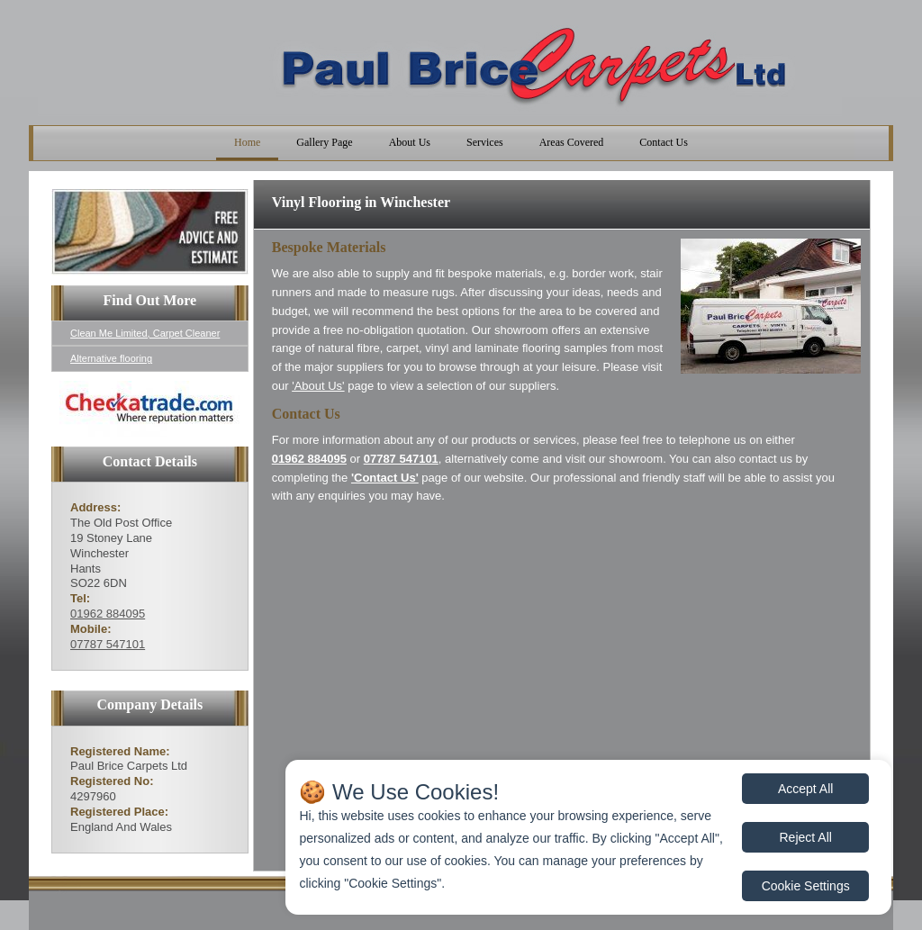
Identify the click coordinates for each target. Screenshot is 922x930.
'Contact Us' (385, 477)
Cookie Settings (806, 886)
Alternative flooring (111, 358)
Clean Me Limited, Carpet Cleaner (145, 333)
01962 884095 (107, 613)
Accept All (805, 788)
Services (484, 142)
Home (247, 142)
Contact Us (663, 142)
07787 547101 (107, 644)
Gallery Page (324, 142)
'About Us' (318, 386)
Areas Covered (571, 142)
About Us (409, 142)
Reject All (806, 837)
